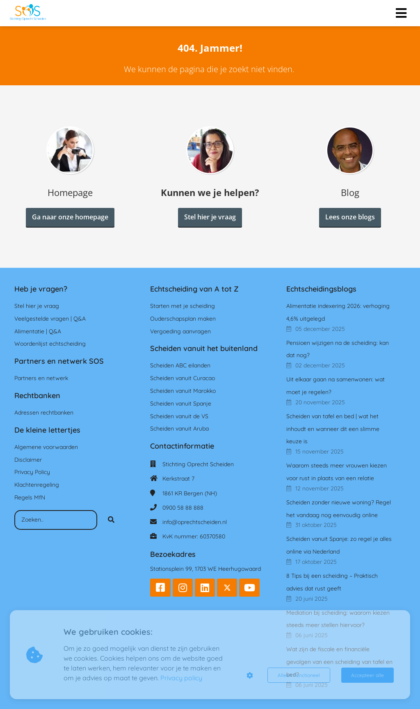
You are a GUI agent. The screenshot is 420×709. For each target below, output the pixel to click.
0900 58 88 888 (182, 507)
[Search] (111, 520)
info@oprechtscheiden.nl (194, 522)
